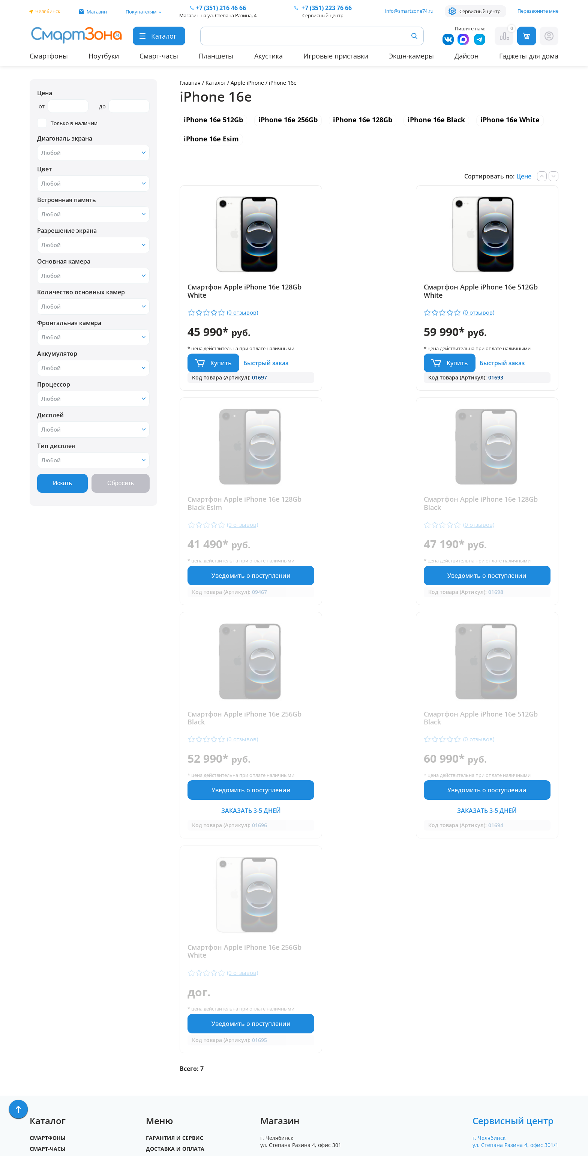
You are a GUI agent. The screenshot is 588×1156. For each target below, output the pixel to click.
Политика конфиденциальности (301, 1061)
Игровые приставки (335, 55)
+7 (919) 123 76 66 (518, 993)
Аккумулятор (57, 353)
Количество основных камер (81, 292)
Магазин (97, 11)
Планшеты (216, 55)
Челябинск (47, 11)
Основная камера (63, 261)
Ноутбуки (103, 55)
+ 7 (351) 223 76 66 (519, 982)
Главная (190, 82)
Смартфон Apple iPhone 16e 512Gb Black (490, 513)
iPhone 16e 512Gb (213, 119)
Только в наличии (67, 123)
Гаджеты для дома (528, 55)
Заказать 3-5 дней (369, 613)
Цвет (44, 169)
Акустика (268, 55)
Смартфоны (49, 55)
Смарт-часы (159, 55)
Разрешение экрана (67, 230)
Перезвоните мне (538, 10)
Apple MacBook (52, 1001)
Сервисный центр (480, 11)
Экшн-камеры (411, 55)
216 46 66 (221, 8)
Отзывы (158, 969)
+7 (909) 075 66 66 (303, 993)
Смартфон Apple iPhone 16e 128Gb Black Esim (490, 291)
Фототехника (50, 1045)
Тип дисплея (56, 446)
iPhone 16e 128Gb (362, 119)
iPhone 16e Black (436, 119)
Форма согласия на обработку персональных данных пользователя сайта (308, 1081)
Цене (523, 176)
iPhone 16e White (510, 119)
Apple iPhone (248, 82)
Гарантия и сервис (174, 947)
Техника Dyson (52, 1023)
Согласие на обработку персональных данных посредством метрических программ (309, 1108)
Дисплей (50, 415)
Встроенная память (66, 200)
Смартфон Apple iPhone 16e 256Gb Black (362, 513)
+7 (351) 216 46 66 (303, 982)
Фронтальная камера (69, 323)
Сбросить (120, 483)
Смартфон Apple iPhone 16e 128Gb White (233, 291)
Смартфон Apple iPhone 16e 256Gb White (233, 754)
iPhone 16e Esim (211, 138)
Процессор (53, 384)
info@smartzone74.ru (409, 10)
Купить (221, 370)
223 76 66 (326, 8)
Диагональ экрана (64, 138)
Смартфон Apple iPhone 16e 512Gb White (362, 291)
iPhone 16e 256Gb (288, 119)
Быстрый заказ (265, 370)
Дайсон (466, 55)
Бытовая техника (56, 1012)
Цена (44, 93)
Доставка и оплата (175, 958)
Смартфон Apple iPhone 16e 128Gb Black (233, 513)
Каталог (216, 82)
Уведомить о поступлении (497, 370)
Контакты (161, 980)
